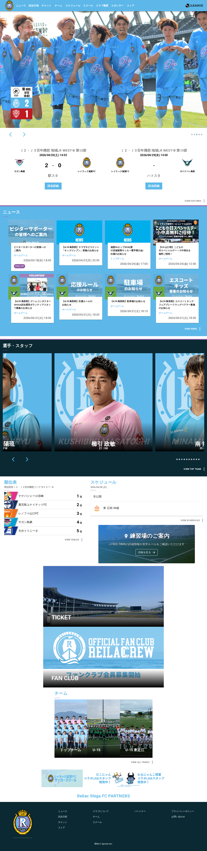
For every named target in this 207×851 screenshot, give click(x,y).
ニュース (21, 5)
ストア (130, 5)
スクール (88, 5)
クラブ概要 (102, 5)
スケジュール (72, 5)
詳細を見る (147, 552)
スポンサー (117, 5)
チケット (46, 5)
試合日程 (34, 5)
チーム (58, 5)
